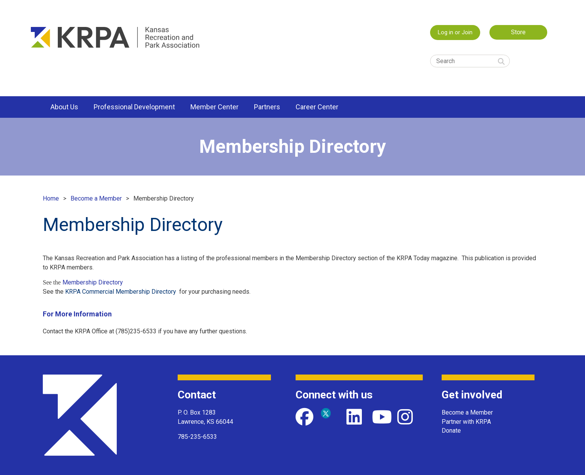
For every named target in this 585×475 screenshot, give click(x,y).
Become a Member (96, 198)
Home (51, 198)
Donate (451, 430)
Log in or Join (455, 32)
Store (518, 32)
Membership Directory (92, 282)
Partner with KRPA (466, 421)
